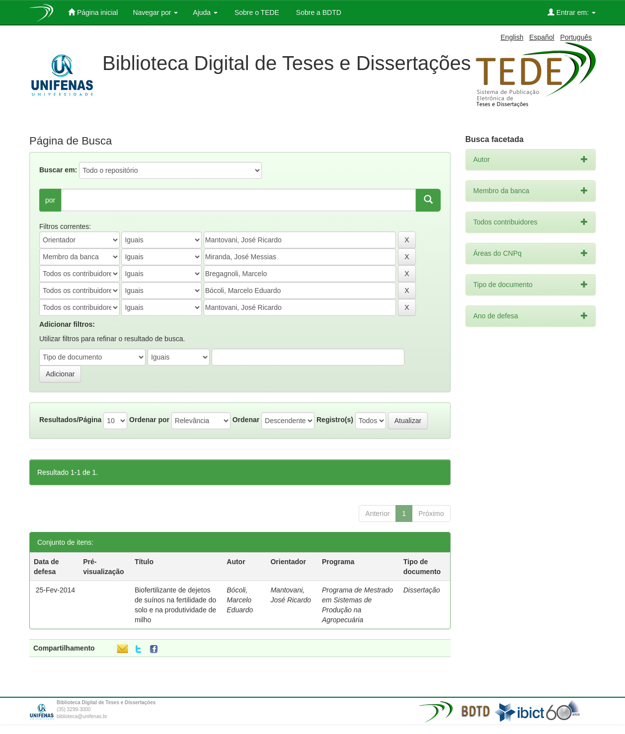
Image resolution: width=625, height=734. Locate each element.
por (50, 200)
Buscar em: (58, 170)
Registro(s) (334, 420)
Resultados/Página (70, 420)
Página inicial (93, 12)
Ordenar (246, 420)
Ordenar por (149, 420)
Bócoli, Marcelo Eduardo (240, 600)
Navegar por (155, 12)
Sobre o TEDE (256, 12)
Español (541, 37)
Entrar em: (571, 12)
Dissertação (421, 590)
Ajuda (205, 12)
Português (576, 37)
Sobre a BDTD (317, 12)
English (512, 37)
